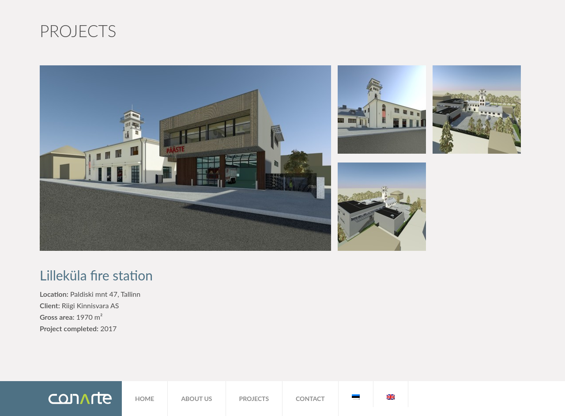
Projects (254, 398)
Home (144, 398)
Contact (310, 398)
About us (196, 398)
